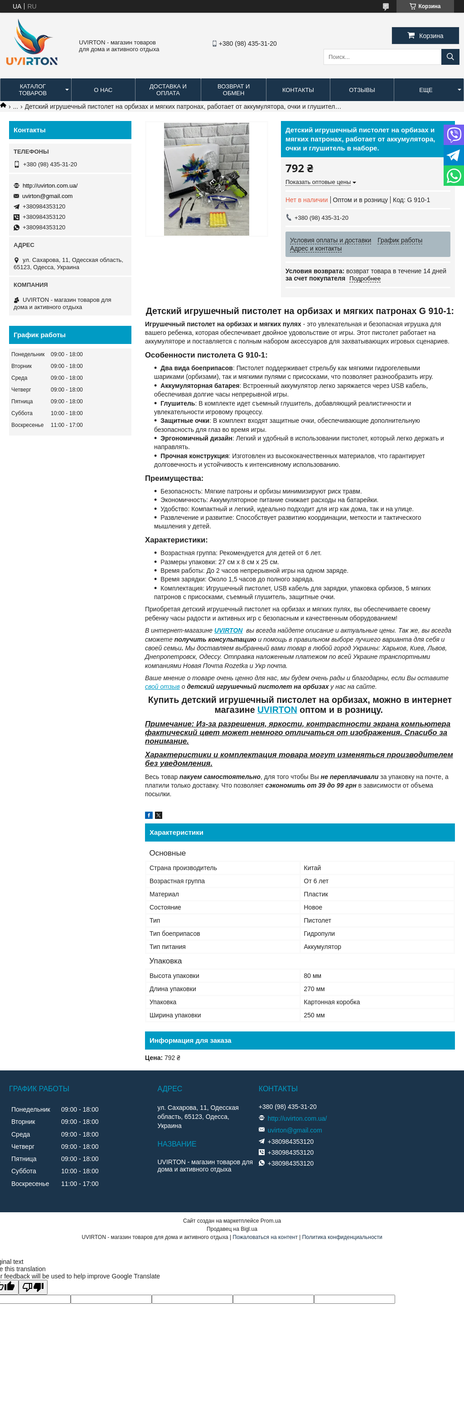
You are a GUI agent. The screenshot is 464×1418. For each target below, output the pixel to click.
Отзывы (362, 90)
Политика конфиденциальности (342, 1237)
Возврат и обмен (234, 90)
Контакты (298, 90)
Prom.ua (271, 1221)
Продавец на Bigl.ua (232, 1229)
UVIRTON (228, 630)
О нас (103, 90)
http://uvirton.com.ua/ (50, 185)
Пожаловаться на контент (265, 1237)
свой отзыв (162, 686)
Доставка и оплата (168, 90)
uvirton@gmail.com (47, 196)
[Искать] (450, 57)
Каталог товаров (33, 90)
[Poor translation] (33, 1287)
